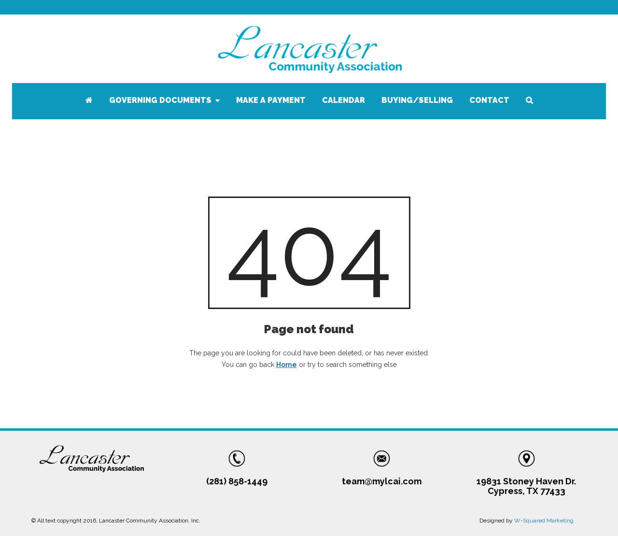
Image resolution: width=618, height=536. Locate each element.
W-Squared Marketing (544, 520)
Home (286, 364)
